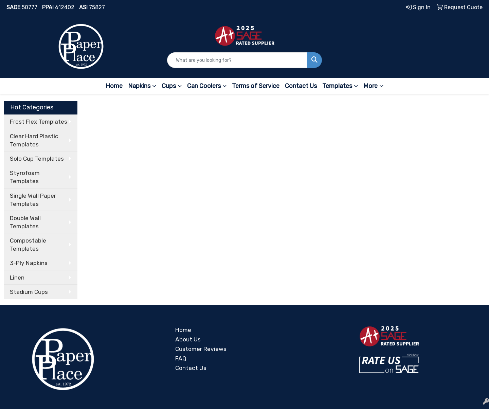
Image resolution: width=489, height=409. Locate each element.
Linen (17, 277)
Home (114, 86)
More (370, 86)
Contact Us (301, 86)
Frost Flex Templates (38, 121)
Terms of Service (255, 86)
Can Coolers (204, 86)
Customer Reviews (201, 348)
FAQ (180, 358)
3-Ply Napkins (29, 263)
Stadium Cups (29, 291)
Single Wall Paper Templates (33, 199)
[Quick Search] (237, 60)
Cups (169, 86)
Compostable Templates (28, 244)
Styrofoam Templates (25, 177)
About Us (188, 339)
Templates (337, 86)
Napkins (139, 86)
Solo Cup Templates (37, 158)
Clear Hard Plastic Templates (34, 140)
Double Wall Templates (25, 222)
